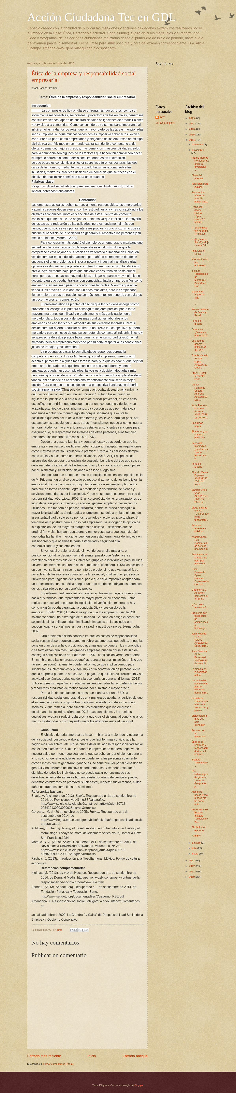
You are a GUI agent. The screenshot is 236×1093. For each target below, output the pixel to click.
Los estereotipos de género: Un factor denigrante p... (199, 779)
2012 (192, 866)
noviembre (198, 149)
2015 (192, 134)
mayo (195, 853)
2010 (192, 876)
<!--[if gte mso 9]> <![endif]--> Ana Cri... (200, 242)
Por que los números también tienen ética (199, 197)
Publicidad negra (197, 424)
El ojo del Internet (197, 177)
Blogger (138, 1085)
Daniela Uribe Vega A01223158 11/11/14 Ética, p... (199, 496)
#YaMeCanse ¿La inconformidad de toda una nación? (199, 543)
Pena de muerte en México (198, 528)
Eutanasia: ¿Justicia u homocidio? (199, 332)
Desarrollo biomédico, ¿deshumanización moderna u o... (199, 451)
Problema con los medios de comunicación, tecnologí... (200, 620)
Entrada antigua (135, 1056)
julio (194, 848)
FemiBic (196, 835)
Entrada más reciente (44, 1056)
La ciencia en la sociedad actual (199, 672)
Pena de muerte (196, 322)
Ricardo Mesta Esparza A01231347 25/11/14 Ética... (199, 478)
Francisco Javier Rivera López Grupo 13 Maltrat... (198, 214)
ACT (162, 117)
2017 (192, 123)
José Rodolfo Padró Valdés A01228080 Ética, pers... (200, 639)
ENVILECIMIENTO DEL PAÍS (199, 376)
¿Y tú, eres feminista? (198, 606)
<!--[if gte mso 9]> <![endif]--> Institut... (200, 230)
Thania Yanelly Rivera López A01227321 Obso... (199, 361)
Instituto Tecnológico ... (199, 762)
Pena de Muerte (196, 465)
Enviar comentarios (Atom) (58, 1063)
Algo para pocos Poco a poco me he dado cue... (199, 797)
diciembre (198, 144)
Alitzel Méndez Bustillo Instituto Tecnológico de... (199, 815)
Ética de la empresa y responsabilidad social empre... (199, 748)
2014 (192, 139)
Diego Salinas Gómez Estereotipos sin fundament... (200, 513)
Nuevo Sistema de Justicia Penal (200, 312)
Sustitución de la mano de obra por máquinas (199, 559)
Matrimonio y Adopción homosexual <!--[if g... (199, 594)
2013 (192, 860)
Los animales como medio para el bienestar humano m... (200, 686)
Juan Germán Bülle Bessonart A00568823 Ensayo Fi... (199, 657)
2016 (192, 129)
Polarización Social (198, 252)
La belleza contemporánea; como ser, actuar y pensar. (199, 704)
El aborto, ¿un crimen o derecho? (199, 434)
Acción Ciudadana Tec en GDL (101, 16)
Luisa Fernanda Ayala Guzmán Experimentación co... (200, 577)
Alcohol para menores (198, 829)
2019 (192, 118)
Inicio (92, 1056)
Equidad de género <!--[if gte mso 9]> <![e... (199, 345)
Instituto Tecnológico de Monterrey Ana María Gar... (199, 278)
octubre (196, 842)
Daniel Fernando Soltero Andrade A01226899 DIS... (199, 392)
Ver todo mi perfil (165, 122)
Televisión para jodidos (199, 185)
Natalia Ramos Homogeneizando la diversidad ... (200, 163)
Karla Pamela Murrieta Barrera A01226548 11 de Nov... (199, 411)
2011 (192, 871)
